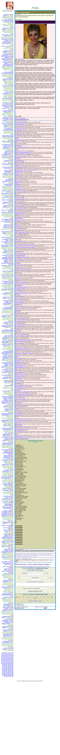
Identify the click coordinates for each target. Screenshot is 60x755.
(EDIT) (17, 11)
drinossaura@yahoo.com (21, 119)
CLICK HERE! (29, 541)
